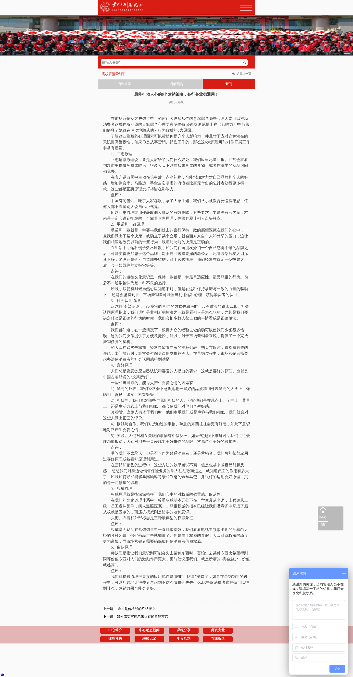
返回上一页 (244, 73)
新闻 (228, 84)
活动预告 (176, 84)
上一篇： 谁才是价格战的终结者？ (129, 609)
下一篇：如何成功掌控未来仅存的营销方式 (135, 616)
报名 (322, 517)
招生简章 (124, 84)
